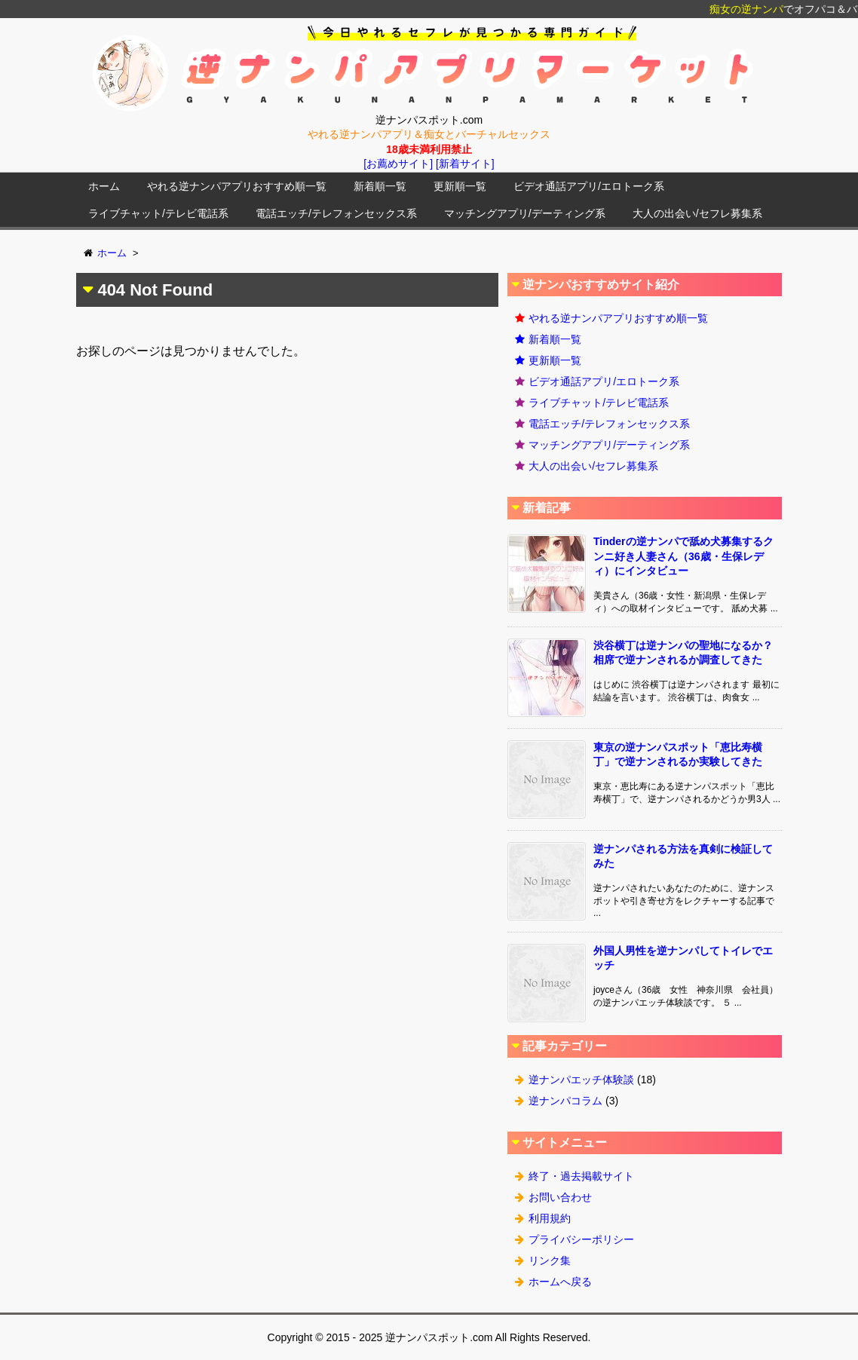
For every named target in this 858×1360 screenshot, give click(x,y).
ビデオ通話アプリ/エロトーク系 (588, 186)
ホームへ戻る (560, 1282)
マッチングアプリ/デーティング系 (524, 213)
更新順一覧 (460, 186)
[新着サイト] (465, 164)
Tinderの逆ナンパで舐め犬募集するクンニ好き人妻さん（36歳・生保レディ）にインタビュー (683, 556)
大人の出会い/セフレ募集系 (697, 213)
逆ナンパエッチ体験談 (581, 1080)
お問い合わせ (560, 1197)
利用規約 (550, 1218)
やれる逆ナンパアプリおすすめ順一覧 (236, 186)
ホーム (104, 186)
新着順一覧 (380, 186)
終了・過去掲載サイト (581, 1176)
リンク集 (550, 1260)
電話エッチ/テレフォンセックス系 (336, 213)
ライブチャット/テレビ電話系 (158, 213)
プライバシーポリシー (581, 1239)
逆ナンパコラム (565, 1101)
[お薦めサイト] (398, 164)
